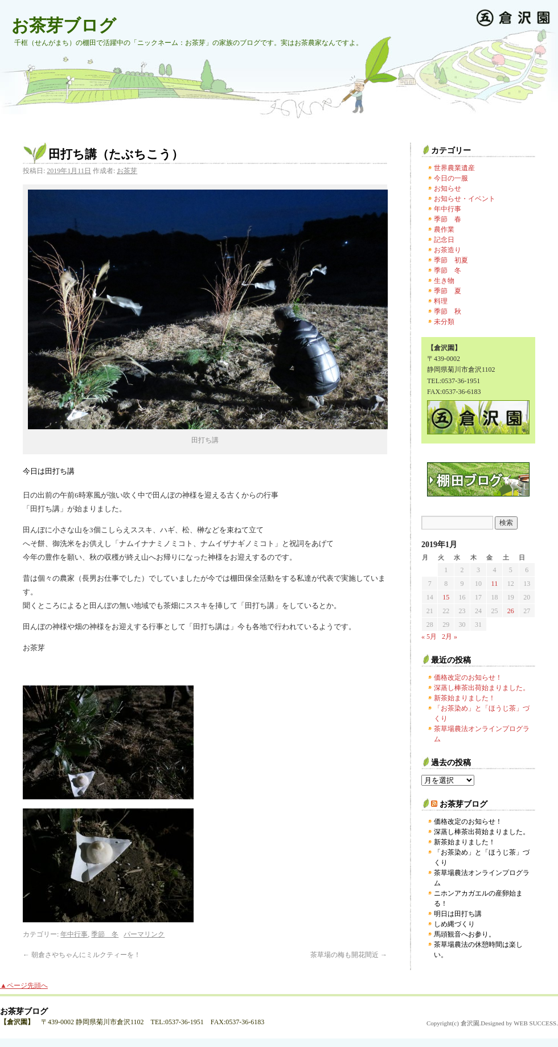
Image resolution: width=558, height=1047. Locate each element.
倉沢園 (470, 1023)
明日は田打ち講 (458, 914)
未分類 (444, 322)
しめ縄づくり (454, 924)
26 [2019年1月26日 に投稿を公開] (510, 611)
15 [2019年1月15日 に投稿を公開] (445, 597)
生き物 (444, 281)
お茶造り (447, 250)
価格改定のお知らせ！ (468, 677)
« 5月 (429, 636)
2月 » (449, 636)
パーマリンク (144, 934)
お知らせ (447, 188)
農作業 (444, 229)
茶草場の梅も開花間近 (348, 955)
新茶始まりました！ (464, 698)
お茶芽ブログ (63, 25)
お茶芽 (127, 171)
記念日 (444, 240)
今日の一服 (451, 178)
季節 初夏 (451, 260)
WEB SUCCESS (535, 1023)
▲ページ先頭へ (24, 985)
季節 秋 (447, 311)
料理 (441, 301)
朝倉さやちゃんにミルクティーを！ (82, 955)
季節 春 (447, 219)
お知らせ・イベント (464, 199)
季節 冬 (104, 934)
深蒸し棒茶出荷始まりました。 (482, 688)
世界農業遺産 (454, 168)
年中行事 (74, 934)
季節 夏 (447, 291)
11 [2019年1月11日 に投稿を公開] (494, 584)
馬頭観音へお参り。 (464, 934)
